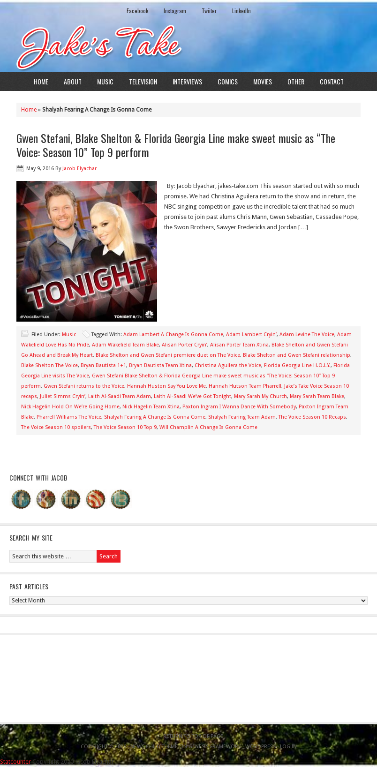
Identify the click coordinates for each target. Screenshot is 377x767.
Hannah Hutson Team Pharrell (245, 386)
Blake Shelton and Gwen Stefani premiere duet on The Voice (168, 355)
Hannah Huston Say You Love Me (166, 386)
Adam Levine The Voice (306, 334)
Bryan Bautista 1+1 (103, 365)
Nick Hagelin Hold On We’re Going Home (70, 407)
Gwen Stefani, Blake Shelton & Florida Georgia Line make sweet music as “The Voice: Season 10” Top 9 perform (175, 144)
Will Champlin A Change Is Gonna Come (208, 427)
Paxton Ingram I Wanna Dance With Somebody (239, 407)
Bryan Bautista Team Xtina (160, 365)
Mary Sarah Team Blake (317, 396)
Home (41, 81)
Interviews (187, 81)
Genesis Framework (214, 747)
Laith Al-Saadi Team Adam (119, 396)
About (73, 81)
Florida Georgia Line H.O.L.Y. (297, 365)
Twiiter (209, 11)
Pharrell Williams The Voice (69, 417)
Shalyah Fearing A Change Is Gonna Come (154, 417)
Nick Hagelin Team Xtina (151, 407)
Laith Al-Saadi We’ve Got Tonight (192, 396)
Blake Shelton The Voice (49, 365)
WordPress (260, 747)
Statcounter (15, 761)
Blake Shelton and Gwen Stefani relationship (296, 355)
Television (143, 81)
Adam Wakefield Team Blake (125, 345)
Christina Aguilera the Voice (228, 365)
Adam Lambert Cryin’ (251, 334)
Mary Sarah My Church (260, 396)
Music (105, 81)
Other (295, 81)
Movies (262, 81)
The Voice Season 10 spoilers (56, 427)
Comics (228, 81)
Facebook (137, 11)
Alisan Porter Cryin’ (184, 345)
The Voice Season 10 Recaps (312, 417)
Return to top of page (193, 736)
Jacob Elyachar (79, 168)
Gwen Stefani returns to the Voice (84, 386)
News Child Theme (154, 747)
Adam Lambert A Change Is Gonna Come (173, 334)
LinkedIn (241, 11)
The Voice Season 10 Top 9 (125, 427)
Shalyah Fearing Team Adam (242, 417)
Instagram (175, 11)
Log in (288, 747)
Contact (332, 81)
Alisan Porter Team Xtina (239, 345)
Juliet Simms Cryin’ (62, 396)
